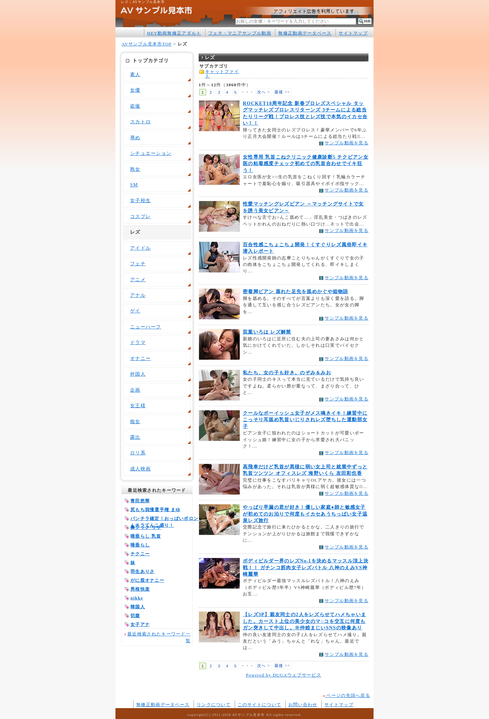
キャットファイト (222, 73)
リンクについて (214, 704)
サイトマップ (353, 33)
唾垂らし (140, 544)
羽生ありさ (142, 571)
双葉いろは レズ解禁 (267, 332)
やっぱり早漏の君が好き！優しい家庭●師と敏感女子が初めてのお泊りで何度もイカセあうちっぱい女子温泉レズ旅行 (305, 513)
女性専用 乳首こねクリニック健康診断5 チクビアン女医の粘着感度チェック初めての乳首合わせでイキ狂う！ (305, 163)
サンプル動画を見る (346, 142)
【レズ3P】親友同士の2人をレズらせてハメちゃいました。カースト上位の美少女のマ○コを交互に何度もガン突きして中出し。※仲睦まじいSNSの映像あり (304, 621)
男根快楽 (140, 589)
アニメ (138, 279)
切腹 (135, 615)
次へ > (263, 92)
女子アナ (140, 624)
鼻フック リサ (145, 527)
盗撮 (135, 106)
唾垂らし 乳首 (145, 536)
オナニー (140, 358)
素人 (135, 74)
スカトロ (140, 121)
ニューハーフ (145, 326)
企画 (135, 390)
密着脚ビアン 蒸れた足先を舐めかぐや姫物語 (295, 291)
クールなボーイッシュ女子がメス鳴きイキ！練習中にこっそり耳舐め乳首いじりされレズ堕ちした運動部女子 (305, 419)
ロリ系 (138, 452)
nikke (136, 597)
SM (134, 184)
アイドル (140, 248)
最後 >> (282, 92)
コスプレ (140, 216)
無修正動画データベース (304, 33)
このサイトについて (260, 704)
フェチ (138, 263)
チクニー (140, 553)
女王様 (138, 405)
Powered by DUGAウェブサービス (283, 675)
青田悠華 (140, 500)
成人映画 (140, 468)
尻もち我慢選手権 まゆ (155, 509)
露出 (135, 437)
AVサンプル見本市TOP (146, 44)
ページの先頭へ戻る (346, 695)
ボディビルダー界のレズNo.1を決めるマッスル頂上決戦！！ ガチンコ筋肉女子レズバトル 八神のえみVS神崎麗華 (305, 567)
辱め (135, 137)
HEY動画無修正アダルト (174, 33)
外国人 (138, 374)
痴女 (135, 421)
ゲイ (135, 310)
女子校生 (140, 200)
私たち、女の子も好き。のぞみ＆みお (287, 372)
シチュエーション (150, 153)
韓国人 (137, 606)
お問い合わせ (303, 704)
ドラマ (138, 342)
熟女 (135, 169)
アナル (138, 295)
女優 (135, 90)
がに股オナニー (147, 580)
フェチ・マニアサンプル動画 (239, 33)
